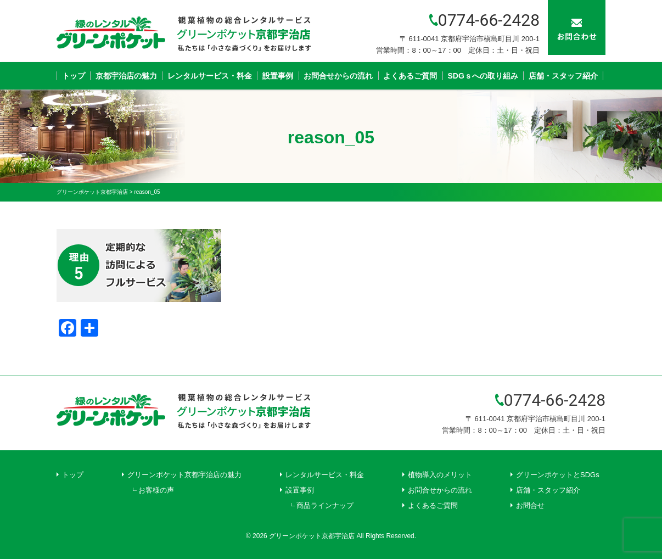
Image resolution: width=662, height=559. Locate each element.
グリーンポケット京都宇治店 (312, 536)
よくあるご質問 (410, 75)
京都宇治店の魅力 (126, 75)
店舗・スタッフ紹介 (563, 75)
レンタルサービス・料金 (209, 75)
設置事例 (277, 75)
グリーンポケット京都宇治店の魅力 (184, 475)
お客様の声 (156, 490)
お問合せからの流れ (338, 75)
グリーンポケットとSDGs (557, 475)
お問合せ (530, 505)
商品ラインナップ (325, 505)
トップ (73, 75)
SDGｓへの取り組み (483, 75)
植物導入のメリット (440, 475)
